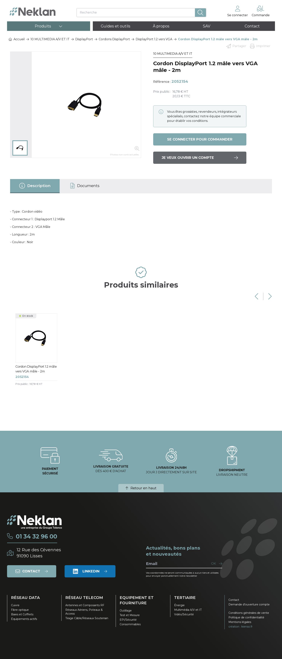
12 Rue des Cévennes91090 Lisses (39, 553)
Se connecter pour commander (199, 139)
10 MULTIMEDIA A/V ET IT (50, 39)
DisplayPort (84, 39)
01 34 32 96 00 (36, 536)
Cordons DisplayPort (114, 39)
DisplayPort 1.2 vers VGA (154, 39)
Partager (236, 46)
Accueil (17, 39)
